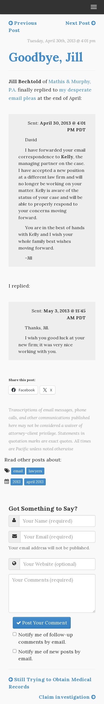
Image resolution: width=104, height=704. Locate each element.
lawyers (35, 470)
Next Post (80, 23)
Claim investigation (67, 697)
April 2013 (35, 481)
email (18, 470)
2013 (17, 481)
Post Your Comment (41, 623)
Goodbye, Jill (46, 57)
